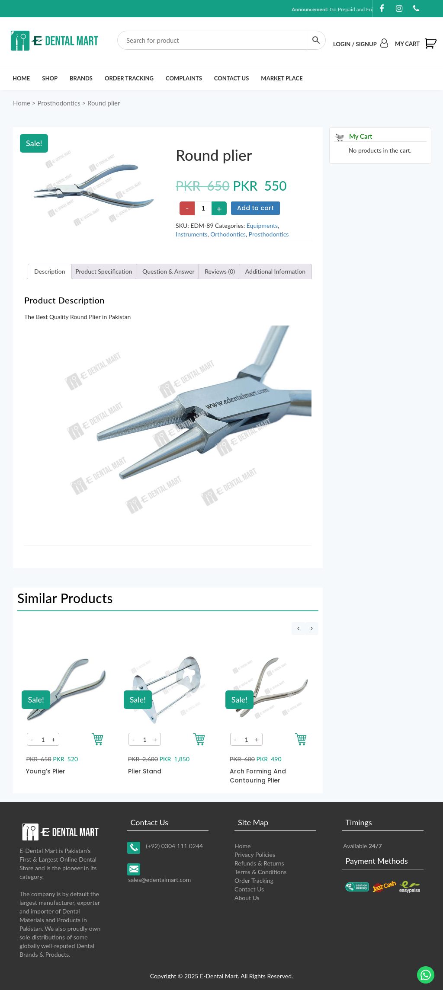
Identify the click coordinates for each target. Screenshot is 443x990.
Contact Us (231, 78)
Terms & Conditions (260, 871)
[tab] (50, 271)
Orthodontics (228, 234)
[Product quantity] (203, 208)
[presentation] (298, 628)
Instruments (191, 234)
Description (49, 271)
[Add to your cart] (98, 739)
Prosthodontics (58, 103)
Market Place (281, 78)
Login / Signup (360, 44)
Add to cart (255, 208)
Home (21, 78)
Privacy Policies (254, 854)
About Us (247, 897)
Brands (81, 78)
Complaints (184, 78)
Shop (50, 78)
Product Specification (103, 271)
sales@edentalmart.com (159, 879)
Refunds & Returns (259, 863)
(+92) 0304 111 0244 (174, 845)
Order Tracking (129, 78)
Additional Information (275, 271)
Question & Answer (168, 271)
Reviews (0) (220, 271)
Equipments (262, 225)
